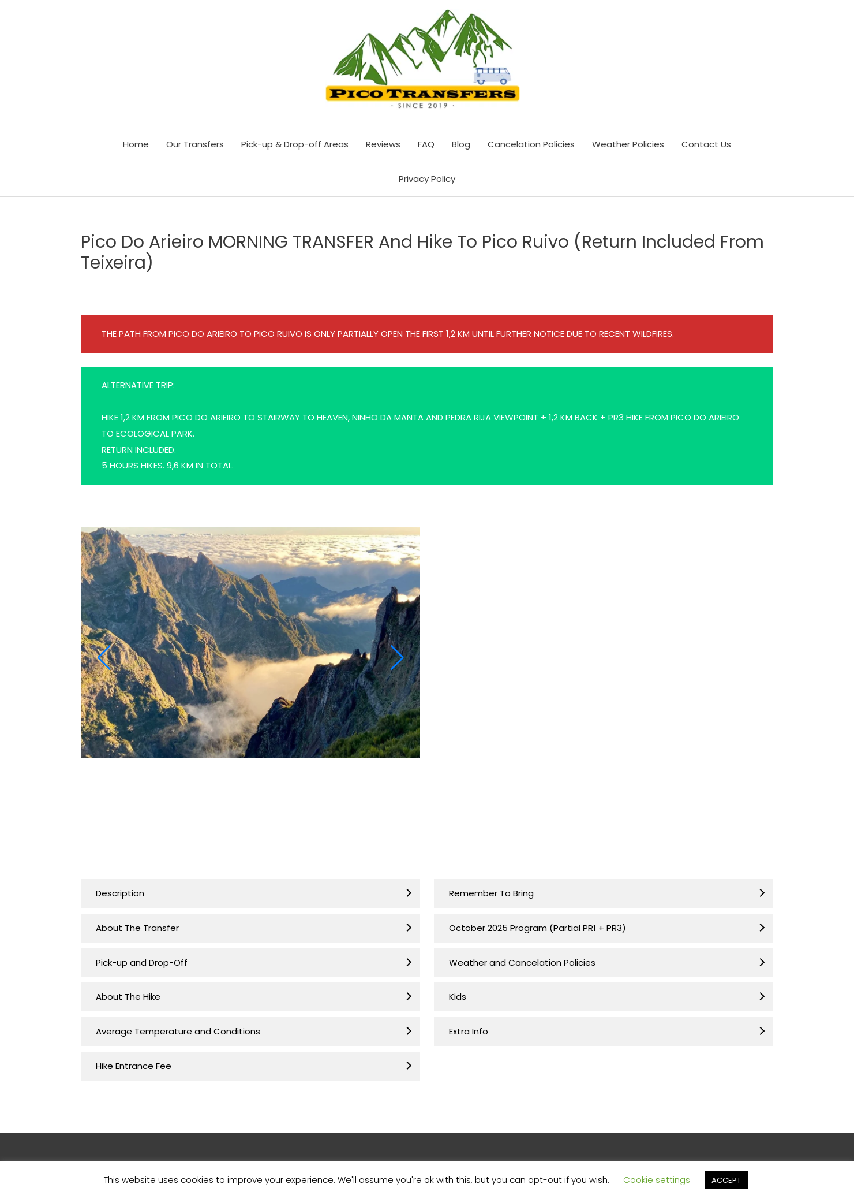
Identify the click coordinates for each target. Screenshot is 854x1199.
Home (136, 148)
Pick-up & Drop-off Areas (295, 148)
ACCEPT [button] (726, 1180)
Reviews (383, 148)
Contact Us (706, 148)
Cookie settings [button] (656, 1180)
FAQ (426, 148)
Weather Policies (628, 148)
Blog (461, 148)
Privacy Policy (427, 182)
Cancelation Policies (531, 148)
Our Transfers (195, 148)
